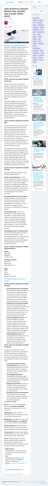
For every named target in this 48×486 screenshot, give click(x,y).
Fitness (35, 41)
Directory (44, 483)
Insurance (39, 22)
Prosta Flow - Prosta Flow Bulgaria (38, 77)
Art (34, 34)
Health (34, 46)
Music (41, 50)
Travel (34, 25)
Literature (35, 50)
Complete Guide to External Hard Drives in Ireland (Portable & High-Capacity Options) (39, 125)
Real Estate (41, 25)
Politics (41, 60)
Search (41, 11)
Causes (38, 34)
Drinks (34, 39)
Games (34, 43)
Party (42, 53)
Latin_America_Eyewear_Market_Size (14, 469)
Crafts (34, 36)
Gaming (42, 27)
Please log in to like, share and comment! (12, 474)
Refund (39, 481)
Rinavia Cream (36, 110)
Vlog (42, 29)
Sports (35, 57)
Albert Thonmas (37, 137)
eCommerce (36, 29)
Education (35, 27)
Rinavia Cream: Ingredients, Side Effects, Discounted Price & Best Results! (38, 99)
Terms (31, 481)
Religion (35, 55)
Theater (40, 57)
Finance (41, 20)
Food (40, 41)
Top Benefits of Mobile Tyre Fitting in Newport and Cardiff (39, 150)
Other (10, 19)
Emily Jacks (11, 21)
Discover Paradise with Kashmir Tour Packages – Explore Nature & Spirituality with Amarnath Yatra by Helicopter (38, 176)
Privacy (35, 481)
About (27, 481)
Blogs (6, 19)
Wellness (35, 60)
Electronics (41, 32)
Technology (36, 18)
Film (39, 39)
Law (34, 22)
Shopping (41, 55)
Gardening (40, 43)
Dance (40, 36)
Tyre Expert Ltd (36, 160)
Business (35, 20)
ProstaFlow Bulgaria (37, 85)
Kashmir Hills (36, 188)
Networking (36, 53)
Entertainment (36, 48)
